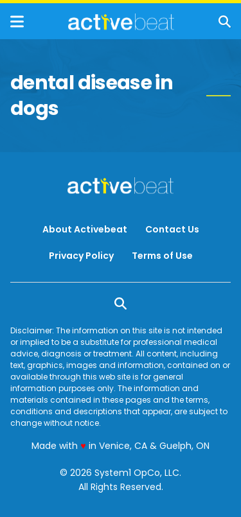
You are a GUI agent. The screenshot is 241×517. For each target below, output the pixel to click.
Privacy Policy (81, 255)
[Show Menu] (17, 21)
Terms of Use (162, 255)
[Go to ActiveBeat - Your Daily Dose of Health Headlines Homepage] (121, 21)
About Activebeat (84, 229)
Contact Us (172, 229)
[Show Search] (225, 21)
